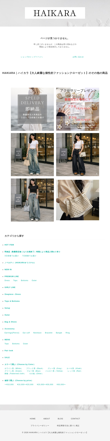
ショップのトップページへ (32, 57)
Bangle (59, 333)
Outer (34, 280)
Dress (7, 280)
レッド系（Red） (75, 371)
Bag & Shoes (11, 322)
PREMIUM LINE (12, 276)
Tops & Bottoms (12, 301)
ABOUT (46, 419)
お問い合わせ (78, 57)
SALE (7, 358)
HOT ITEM (9, 245)
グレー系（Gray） (55, 368)
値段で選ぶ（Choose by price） (19, 380)
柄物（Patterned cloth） (15, 374)
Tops (15, 280)
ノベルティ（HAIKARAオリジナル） (20, 263)
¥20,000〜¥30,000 (45, 385)
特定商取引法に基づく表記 (68, 426)
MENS (7, 340)
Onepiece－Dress (13, 294)
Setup (7, 308)
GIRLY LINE (10, 287)
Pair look (9, 351)
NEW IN (8, 270)
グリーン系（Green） (14, 371)
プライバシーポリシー (40, 426)
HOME (33, 419)
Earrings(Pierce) (12, 333)
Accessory (10, 329)
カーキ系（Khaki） (75, 368)
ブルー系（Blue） (34, 371)
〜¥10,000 (9, 385)
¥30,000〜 (61, 385)
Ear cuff (26, 333)
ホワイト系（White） (14, 368)
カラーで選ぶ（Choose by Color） (20, 364)
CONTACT (75, 419)
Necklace (37, 333)
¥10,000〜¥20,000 (25, 385)
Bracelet (48, 333)
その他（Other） (36, 374)
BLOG (60, 419)
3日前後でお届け (12, 256)
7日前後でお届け (29, 256)
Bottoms (24, 280)
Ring (68, 333)
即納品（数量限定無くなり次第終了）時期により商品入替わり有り (32, 252)
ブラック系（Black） (35, 368)
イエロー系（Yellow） (54, 371)
